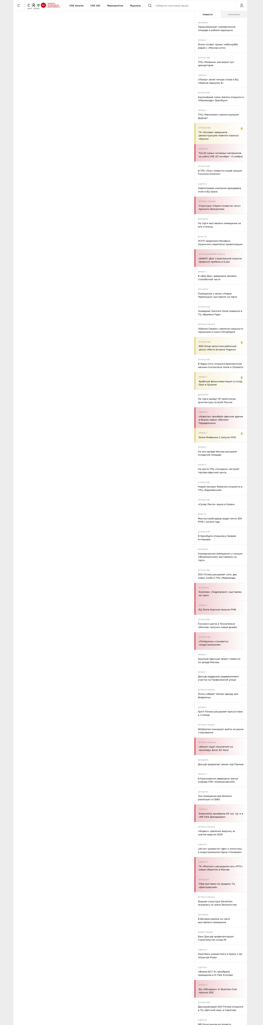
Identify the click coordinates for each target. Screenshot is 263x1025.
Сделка (202, 75)
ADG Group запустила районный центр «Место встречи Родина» (217, 348)
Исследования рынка (212, 254)
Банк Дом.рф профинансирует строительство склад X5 (216, 938)
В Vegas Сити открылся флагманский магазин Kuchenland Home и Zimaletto (220, 365)
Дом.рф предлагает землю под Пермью (221, 764)
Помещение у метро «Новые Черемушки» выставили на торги (217, 295)
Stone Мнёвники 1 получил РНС (217, 437)
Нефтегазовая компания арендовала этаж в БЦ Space (219, 190)
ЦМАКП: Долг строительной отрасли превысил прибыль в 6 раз (220, 260)
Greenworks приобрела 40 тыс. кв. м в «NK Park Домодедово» (221, 815)
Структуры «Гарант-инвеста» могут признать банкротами (220, 207)
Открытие (204, 57)
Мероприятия (115, 5)
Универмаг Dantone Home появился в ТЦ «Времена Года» (220, 313)
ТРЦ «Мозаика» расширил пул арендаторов (216, 64)
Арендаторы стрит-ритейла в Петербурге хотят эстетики (102, 848)
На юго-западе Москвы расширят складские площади (217, 453)
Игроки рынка (207, 201)
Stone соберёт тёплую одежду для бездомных (218, 695)
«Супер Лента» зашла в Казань (216, 504)
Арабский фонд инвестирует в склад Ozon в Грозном (220, 383)
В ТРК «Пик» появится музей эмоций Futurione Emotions (220, 172)
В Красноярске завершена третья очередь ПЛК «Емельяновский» (218, 780)
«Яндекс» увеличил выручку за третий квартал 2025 (216, 833)
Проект (202, 40)
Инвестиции (205, 932)
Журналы (135, 5)
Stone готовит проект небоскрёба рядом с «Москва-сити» (218, 46)
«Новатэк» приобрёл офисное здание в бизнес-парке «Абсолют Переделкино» (221, 419)
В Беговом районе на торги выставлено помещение (214, 920)
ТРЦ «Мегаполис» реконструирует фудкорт (218, 116)
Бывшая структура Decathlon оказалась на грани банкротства (217, 903)
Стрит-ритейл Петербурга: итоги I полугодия (151, 845)
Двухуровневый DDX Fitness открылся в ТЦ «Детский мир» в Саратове (220, 1008)
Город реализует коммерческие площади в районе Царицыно (216, 28)
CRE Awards (76, 5)
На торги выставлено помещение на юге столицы (219, 225)
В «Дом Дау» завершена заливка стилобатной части (217, 277)
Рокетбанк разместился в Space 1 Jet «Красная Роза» (220, 955)
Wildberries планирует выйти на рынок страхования (221, 731)
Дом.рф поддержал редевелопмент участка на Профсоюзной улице (218, 678)
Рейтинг (204, 149)
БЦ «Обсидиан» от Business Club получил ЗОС (218, 991)
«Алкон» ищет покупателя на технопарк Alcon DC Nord (216, 748)
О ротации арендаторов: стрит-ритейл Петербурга (55, 845)
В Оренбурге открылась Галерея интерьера (217, 537)
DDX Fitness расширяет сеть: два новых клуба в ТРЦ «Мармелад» (217, 576)
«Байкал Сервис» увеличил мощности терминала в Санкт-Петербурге (220, 330)
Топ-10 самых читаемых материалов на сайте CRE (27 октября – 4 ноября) (221, 155)
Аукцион (203, 22)
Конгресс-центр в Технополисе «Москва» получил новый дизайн (217, 625)
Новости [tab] (208, 14)
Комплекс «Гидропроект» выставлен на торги (220, 593)
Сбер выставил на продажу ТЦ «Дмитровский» (217, 885)
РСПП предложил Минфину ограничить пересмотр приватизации (220, 242)
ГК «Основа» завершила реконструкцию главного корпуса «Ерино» (219, 135)
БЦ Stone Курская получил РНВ (217, 609)
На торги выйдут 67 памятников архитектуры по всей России (217, 400)
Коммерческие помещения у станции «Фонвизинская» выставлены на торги (220, 557)
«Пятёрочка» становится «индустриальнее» (213, 643)
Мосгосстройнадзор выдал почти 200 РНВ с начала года (220, 520)
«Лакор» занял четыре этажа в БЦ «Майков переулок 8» (218, 81)
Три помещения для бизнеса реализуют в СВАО (215, 797)
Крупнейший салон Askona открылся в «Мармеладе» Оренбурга (221, 99)
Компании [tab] (234, 14)
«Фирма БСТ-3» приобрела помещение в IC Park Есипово (215, 973)
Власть (202, 236)
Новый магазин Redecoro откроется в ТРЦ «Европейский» (220, 488)
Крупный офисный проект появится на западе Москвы (219, 660)
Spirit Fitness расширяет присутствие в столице (220, 713)
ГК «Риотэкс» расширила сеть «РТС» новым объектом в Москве (221, 868)
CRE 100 (95, 5)
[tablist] (221, 14)
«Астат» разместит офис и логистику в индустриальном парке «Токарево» (220, 850)
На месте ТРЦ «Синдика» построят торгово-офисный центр (218, 470)
